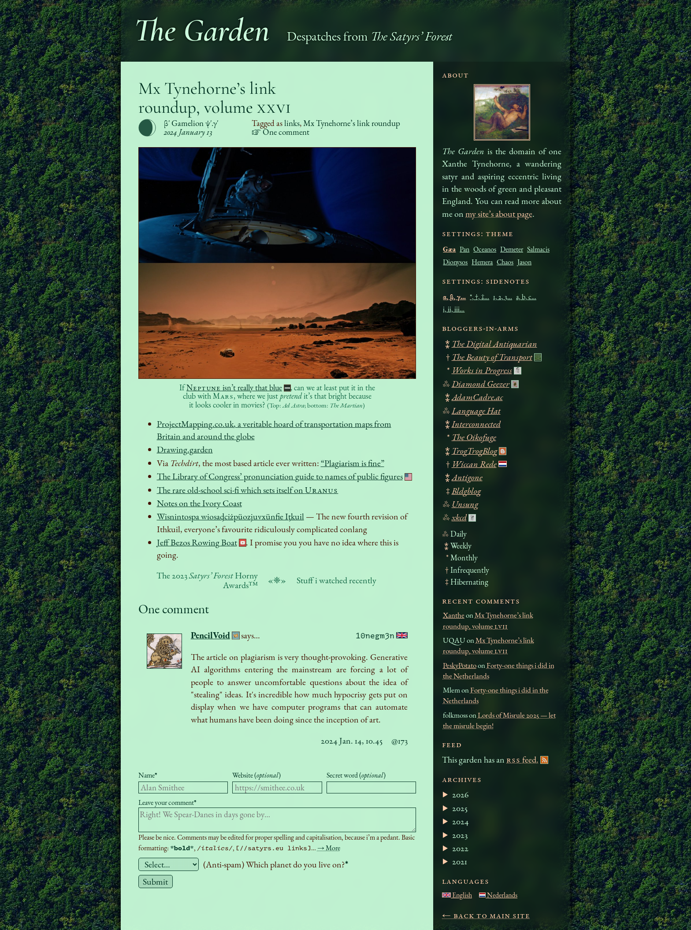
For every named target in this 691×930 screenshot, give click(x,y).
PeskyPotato (459, 665)
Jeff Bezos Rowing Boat (197, 542)
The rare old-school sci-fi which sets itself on (247, 490)
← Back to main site (486, 915)
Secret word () (356, 775)
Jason (524, 262)
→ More (328, 847)
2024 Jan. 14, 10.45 (352, 740)
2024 (460, 821)
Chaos (505, 262)
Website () (256, 775)
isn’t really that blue (234, 387)
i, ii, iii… (453, 309)
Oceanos (484, 249)
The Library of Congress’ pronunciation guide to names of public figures (280, 476)
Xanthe (453, 615)
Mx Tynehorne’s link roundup (351, 123)
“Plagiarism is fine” (352, 463)
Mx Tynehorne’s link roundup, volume (215, 98)
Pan (464, 249)
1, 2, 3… (502, 296)
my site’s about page (498, 213)
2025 (460, 808)
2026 (460, 794)
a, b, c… (526, 296)
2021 (459, 861)
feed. (522, 759)
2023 (460, 835)
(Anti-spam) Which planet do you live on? (275, 864)
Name (147, 775)
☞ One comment (280, 131)
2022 (460, 848)
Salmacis (538, 249)
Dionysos (455, 262)
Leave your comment (167, 802)
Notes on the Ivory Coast (199, 503)
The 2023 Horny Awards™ (207, 580)
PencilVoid (210, 635)
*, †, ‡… (479, 296)
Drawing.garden (185, 449)
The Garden (202, 30)
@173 (399, 740)
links (292, 123)
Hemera (482, 262)
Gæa (449, 249)
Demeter (511, 249)
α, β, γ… (454, 296)
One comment (173, 608)
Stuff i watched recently (336, 580)
